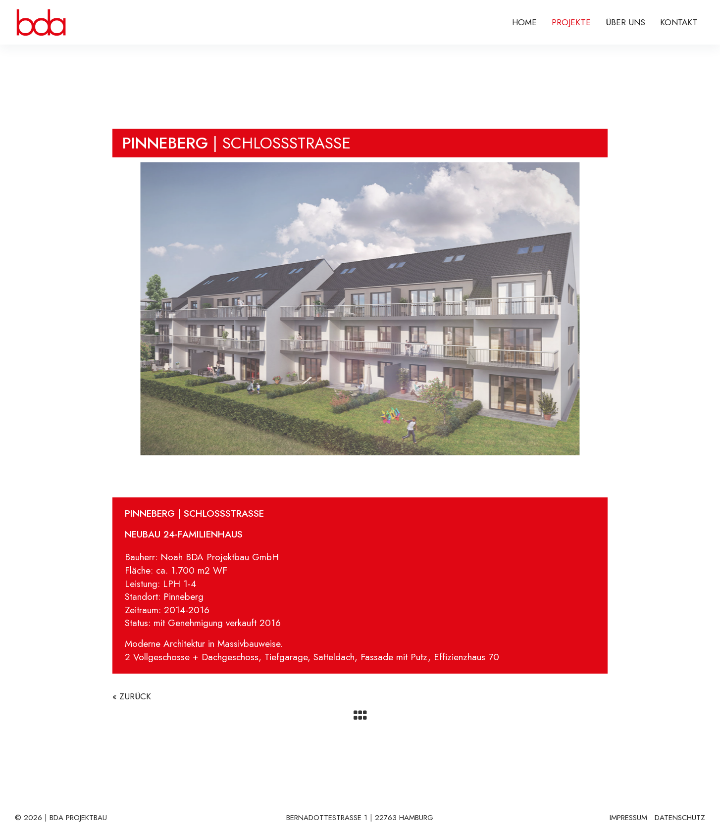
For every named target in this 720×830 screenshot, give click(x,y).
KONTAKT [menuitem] (679, 22)
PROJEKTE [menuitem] (571, 22)
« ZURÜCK (131, 696)
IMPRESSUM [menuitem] (628, 818)
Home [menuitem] (524, 22)
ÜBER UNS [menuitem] (625, 22)
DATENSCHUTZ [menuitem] (680, 818)
